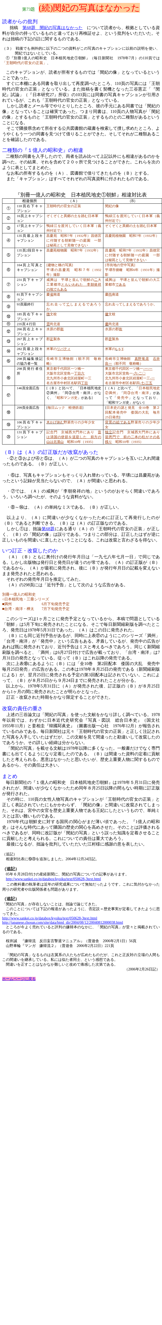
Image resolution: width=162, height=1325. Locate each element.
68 (48, 528)
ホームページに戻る (19, 979)
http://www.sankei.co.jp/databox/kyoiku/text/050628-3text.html (53, 879)
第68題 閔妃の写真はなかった (52, 27)
